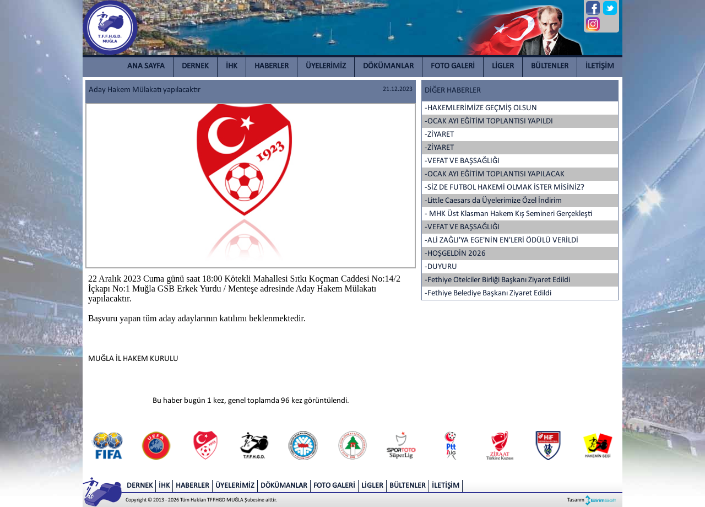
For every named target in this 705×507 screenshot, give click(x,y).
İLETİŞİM (599, 66)
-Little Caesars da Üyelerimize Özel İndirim (493, 201)
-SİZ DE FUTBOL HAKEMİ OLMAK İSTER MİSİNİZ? (504, 188)
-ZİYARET (439, 135)
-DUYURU (441, 267)
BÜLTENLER (549, 66)
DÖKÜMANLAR (388, 66)
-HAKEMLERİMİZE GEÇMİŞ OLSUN (481, 108)
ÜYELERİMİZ (326, 66)
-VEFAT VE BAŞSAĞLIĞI (462, 161)
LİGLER (503, 66)
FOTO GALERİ (453, 66)
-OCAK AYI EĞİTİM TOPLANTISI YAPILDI (489, 121)
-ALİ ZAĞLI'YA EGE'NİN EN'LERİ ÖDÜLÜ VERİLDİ (501, 240)
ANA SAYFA (146, 66)
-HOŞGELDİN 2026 (455, 254)
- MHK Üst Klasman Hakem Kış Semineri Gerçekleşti (508, 214)
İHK (231, 66)
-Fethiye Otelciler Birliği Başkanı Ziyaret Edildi (497, 280)
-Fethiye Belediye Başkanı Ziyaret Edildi (488, 293)
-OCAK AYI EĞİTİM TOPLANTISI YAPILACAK (495, 174)
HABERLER (271, 66)
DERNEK (195, 66)
